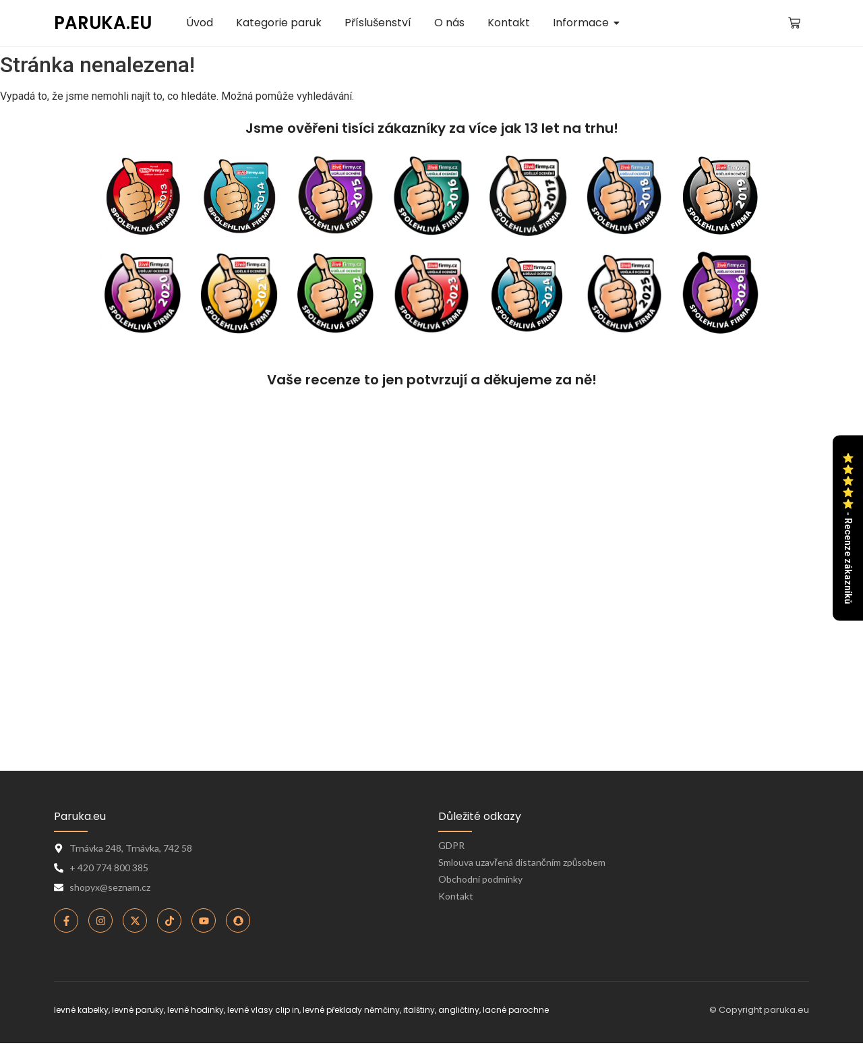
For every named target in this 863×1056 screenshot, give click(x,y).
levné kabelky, (82, 1010)
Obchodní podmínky (480, 879)
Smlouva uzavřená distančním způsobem (521, 862)
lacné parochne (516, 1010)
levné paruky (138, 1010)
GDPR (451, 845)
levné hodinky (195, 1010)
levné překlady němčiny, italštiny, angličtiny (391, 1010)
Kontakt (455, 896)
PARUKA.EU (103, 23)
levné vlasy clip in (263, 1010)
